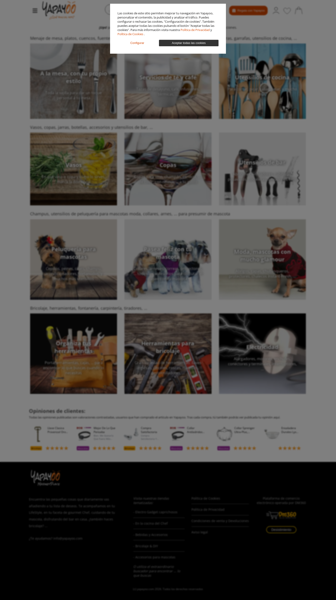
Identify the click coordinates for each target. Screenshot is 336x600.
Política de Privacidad (195, 30)
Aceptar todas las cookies (189, 43)
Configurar (137, 43)
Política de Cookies (130, 34)
